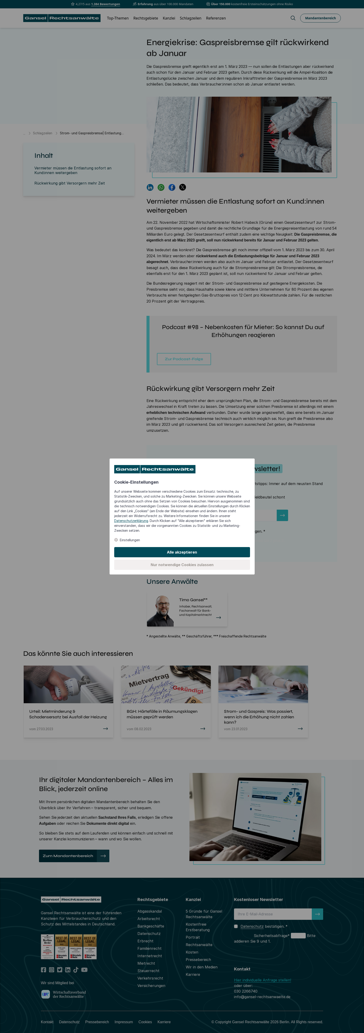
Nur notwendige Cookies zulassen (182, 564)
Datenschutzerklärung (131, 521)
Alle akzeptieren (182, 552)
